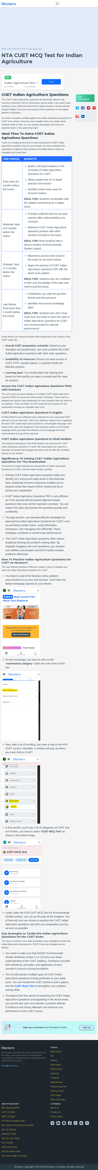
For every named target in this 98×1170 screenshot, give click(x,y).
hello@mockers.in (10, 1066)
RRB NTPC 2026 (9, 1134)
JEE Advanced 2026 (10, 1108)
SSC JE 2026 (7, 1143)
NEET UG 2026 (8, 1116)
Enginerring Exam (59, 1086)
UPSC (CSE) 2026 (9, 1147)
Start (51, 81)
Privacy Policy (57, 1116)
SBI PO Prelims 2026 (11, 1151)
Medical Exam (57, 1082)
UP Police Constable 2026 (13, 1121)
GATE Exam (56, 1095)
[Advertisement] (49, 29)
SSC (52, 1056)
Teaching (55, 1073)
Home (4, 49)
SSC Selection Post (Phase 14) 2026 (17, 1125)
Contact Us (55, 1112)
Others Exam (56, 1069)
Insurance (55, 1078)
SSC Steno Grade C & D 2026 (14, 1156)
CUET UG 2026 (8, 1112)
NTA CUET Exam (58, 1100)
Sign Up (87, 1027)
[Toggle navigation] (57, 3)
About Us (55, 1108)
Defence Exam (57, 1091)
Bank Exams (56, 1051)
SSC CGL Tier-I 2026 (10, 1138)
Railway (54, 1060)
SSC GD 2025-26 (9, 1129)
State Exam (56, 1065)
